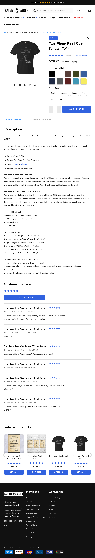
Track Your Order (32, 509)
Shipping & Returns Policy (35, 517)
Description (12, 119)
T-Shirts (42, 18)
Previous (3, 455)
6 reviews (68, 55)
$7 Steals (79, 18)
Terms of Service (32, 525)
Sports (16, 164)
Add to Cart (76, 109)
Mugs (52, 18)
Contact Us (30, 521)
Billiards (23, 164)
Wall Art (30, 18)
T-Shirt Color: (57, 68)
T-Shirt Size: (54, 88)
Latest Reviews (12, 25)
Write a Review (81, 55)
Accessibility (30, 533)
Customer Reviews (39, 119)
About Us (29, 502)
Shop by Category (13, 18)
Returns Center (31, 513)
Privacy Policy (31, 529)
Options (14, 472)
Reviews (29, 498)
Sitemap (29, 537)
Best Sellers (64, 18)
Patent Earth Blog (33, 506)
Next (91, 455)
